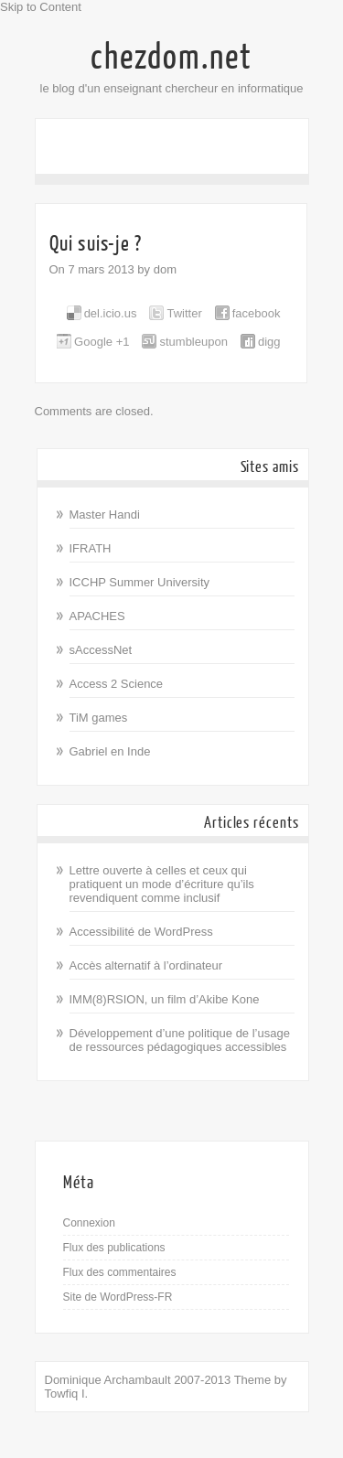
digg (269, 341)
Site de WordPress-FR (118, 1297)
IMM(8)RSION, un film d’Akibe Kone (165, 999)
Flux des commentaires (120, 1272)
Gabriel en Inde (110, 751)
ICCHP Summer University (140, 582)
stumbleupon (193, 341)
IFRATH (91, 548)
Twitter (183, 313)
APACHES (97, 616)
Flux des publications (114, 1247)
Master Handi (105, 514)
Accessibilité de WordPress (141, 931)
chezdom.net (171, 57)
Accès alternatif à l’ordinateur (146, 965)
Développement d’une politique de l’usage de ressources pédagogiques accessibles (180, 1040)
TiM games (99, 717)
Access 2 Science (117, 684)
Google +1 (101, 341)
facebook (256, 313)
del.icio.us (110, 313)
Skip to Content (40, 7)
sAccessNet (101, 650)
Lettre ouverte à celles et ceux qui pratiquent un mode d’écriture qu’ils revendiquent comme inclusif (162, 884)
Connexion (89, 1223)
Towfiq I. (67, 1393)
